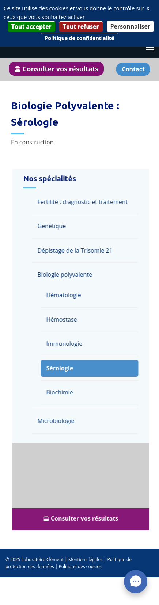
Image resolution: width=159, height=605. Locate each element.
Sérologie (61, 368)
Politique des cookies (79, 566)
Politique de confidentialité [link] (79, 37)
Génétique (53, 226)
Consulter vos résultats (56, 68)
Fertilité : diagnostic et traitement (84, 202)
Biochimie (61, 392)
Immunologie (66, 344)
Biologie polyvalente (66, 275)
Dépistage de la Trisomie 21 (76, 250)
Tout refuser (81, 26)
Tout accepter (31, 26)
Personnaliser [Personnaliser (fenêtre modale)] (130, 26)
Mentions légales (85, 559)
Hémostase (63, 319)
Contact (133, 69)
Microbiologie (57, 421)
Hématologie (65, 295)
